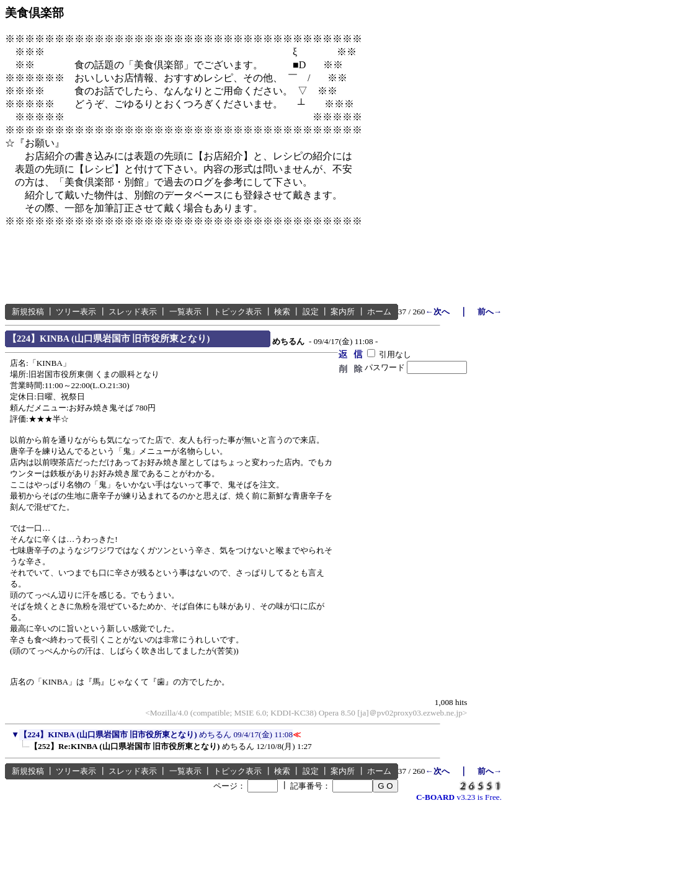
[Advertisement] (230, 266)
